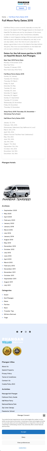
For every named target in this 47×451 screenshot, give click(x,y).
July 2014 (7, 233)
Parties (6, 305)
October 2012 (9, 249)
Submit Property (8, 370)
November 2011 (9, 272)
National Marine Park (9, 404)
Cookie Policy (22, 448)
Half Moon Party (7, 401)
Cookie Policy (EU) (8, 384)
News (6, 301)
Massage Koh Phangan (9, 394)
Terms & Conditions (9, 377)
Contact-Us (6, 381)
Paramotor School (8, 411)
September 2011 (10, 279)
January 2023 (9, 223)
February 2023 (9, 220)
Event (6, 295)
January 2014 (9, 236)
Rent (6, 308)
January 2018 (9, 227)
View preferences (23, 443)
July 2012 (7, 253)
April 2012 (7, 259)
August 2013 (8, 240)
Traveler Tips (9, 311)
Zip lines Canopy (8, 408)
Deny (23, 437)
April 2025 (8, 217)
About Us (5, 367)
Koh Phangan (8, 298)
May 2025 (7, 214)
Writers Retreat (10, 314)
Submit (21, 8)
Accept (23, 432)
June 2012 (7, 256)
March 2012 (8, 262)
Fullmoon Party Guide (9, 397)
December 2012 (10, 246)
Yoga (6, 318)
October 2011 (9, 275)
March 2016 (8, 230)
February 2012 (9, 266)
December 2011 (10, 269)
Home (4, 17)
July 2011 (7, 285)
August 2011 (8, 282)
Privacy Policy (7, 374)
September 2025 (10, 210)
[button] (44, 415)
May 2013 (7, 243)
